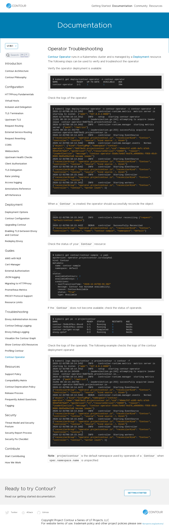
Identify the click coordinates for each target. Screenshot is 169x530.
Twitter (11, 512)
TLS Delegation (13, 170)
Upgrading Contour (15, 225)
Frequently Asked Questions (20, 399)
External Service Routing (18, 132)
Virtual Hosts (12, 101)
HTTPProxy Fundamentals (19, 94)
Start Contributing (15, 456)
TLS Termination (14, 113)
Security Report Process (18, 433)
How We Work (13, 463)
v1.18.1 (10, 46)
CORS (8, 145)
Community (141, 6)
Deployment (141, 57)
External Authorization (17, 271)
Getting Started (101, 6)
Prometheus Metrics (16, 290)
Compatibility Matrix (16, 380)
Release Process (14, 393)
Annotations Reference (18, 189)
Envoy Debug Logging (17, 332)
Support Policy (13, 374)
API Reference (13, 195)
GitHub (43, 512)
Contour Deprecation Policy (20, 387)
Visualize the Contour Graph (20, 338)
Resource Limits (14, 302)
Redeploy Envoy (14, 241)
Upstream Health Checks (18, 157)
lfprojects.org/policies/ (152, 524)
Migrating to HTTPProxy (18, 284)
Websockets (12, 151)
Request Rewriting (15, 139)
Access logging (13, 182)
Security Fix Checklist (16, 439)
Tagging (9, 406)
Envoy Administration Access (21, 319)
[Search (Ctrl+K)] (17, 55)
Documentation (122, 6)
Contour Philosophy (15, 77)
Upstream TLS (13, 120)
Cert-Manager (12, 265)
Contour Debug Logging (18, 326)
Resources (155, 6)
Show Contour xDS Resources (21, 345)
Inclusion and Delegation (18, 107)
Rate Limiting (12, 176)
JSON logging (12, 277)
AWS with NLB (13, 258)
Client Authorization (16, 164)
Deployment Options (16, 212)
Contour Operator (15, 357)
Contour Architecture (17, 71)
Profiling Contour (14, 351)
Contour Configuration (17, 218)
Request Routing (14, 126)
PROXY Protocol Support (19, 296)
